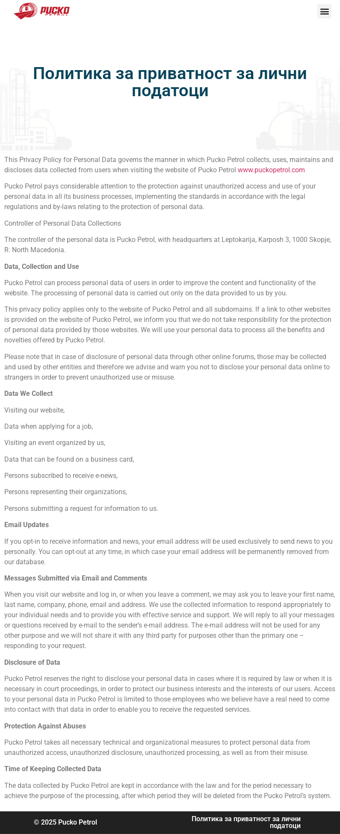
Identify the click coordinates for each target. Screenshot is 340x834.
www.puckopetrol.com (271, 170)
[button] (324, 11)
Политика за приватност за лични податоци (246, 822)
